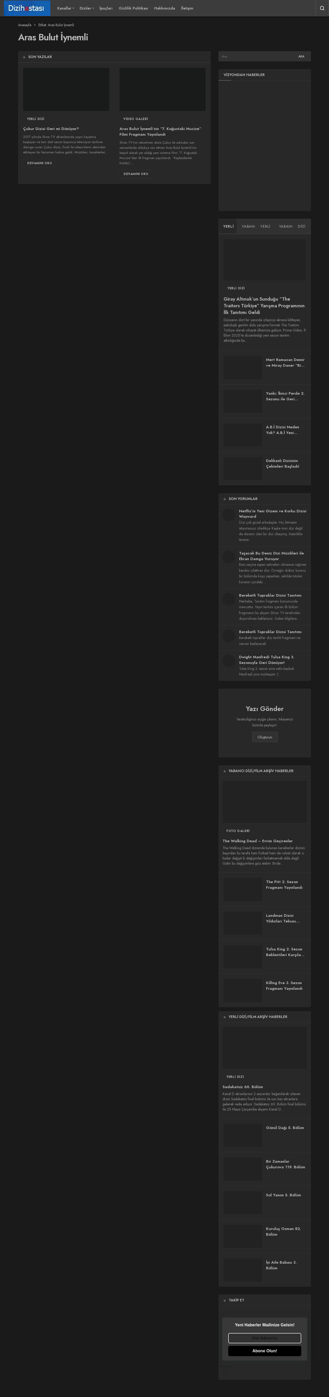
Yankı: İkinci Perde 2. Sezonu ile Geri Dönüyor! (285, 399)
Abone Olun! (264, 1351)
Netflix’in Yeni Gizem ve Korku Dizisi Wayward (272, 514)
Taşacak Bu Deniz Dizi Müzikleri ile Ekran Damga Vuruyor (271, 556)
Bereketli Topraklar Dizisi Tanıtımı (270, 595)
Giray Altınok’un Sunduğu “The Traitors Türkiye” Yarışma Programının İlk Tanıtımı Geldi (264, 306)
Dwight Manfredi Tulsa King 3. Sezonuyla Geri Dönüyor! (266, 659)
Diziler (85, 8)
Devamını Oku (39, 163)
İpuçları (106, 8)
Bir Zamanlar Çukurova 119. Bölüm (285, 1164)
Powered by (264, 1369)
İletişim (187, 8)
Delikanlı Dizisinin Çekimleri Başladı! (282, 463)
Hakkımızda (164, 8)
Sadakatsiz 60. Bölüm (243, 1087)
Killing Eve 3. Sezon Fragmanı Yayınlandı (284, 985)
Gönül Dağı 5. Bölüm (285, 1128)
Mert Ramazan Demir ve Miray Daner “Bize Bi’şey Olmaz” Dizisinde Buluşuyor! (285, 368)
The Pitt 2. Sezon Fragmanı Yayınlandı (284, 884)
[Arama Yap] (322, 8)
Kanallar (64, 8)
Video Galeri (135, 119)
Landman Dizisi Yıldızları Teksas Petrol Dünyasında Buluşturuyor (282, 924)
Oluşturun (265, 737)
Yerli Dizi (35, 119)
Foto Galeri (238, 831)
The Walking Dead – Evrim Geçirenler (258, 841)
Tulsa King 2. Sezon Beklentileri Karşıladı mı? (285, 954)
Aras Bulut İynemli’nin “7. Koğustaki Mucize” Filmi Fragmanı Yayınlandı (160, 131)
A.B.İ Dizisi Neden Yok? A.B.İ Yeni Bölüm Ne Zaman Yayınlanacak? (282, 435)
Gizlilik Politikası (133, 8)
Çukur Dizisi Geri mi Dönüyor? (51, 129)
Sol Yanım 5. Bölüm (283, 1195)
